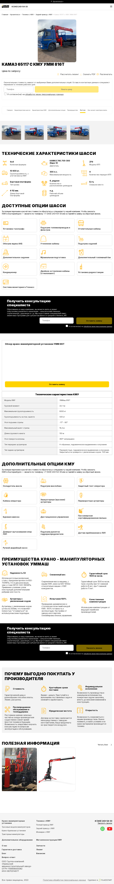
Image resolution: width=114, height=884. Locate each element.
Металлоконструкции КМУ (49, 840)
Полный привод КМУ (44, 825)
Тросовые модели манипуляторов (16, 827)
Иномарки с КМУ (43, 832)
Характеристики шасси (24, 113)
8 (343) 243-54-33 (20, 7)
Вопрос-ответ (8, 857)
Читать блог (105, 760)
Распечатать (104, 74)
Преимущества (90, 113)
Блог (4, 853)
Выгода (104, 113)
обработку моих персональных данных (44, 95)
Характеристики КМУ (47, 113)
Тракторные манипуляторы (13, 834)
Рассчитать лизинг (68, 74)
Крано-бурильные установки (14, 831)
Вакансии (40, 853)
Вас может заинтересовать (15, 124)
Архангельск (15, 14)
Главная (5, 14)
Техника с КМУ (28, 14)
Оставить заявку (57, 400)
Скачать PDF (88, 74)
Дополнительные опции (70, 113)
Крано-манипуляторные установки (13, 822)
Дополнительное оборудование (17, 840)
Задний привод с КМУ (44, 14)
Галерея (7, 113)
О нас (4, 846)
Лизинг (39, 850)
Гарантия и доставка (12, 850)
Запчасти (40, 846)
